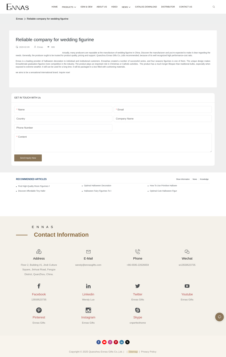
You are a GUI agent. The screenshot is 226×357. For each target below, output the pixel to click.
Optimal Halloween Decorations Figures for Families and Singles (97, 185)
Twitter (137, 294)
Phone (137, 258)
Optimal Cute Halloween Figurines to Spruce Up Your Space (163, 191)
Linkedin (88, 294)
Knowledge (204, 179)
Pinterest (39, 317)
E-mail (88, 258)
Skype (137, 317)
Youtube (187, 294)
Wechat (187, 258)
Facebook (39, 294)
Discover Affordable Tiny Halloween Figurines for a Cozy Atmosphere (31, 191)
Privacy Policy (148, 351)
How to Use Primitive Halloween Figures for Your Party (163, 185)
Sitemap (133, 351)
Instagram (88, 317)
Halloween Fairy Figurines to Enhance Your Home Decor (97, 191)
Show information (183, 179)
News (195, 179)
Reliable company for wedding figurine (47, 18)
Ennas (19, 18)
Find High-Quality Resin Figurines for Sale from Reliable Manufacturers (34, 186)
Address (39, 258)
